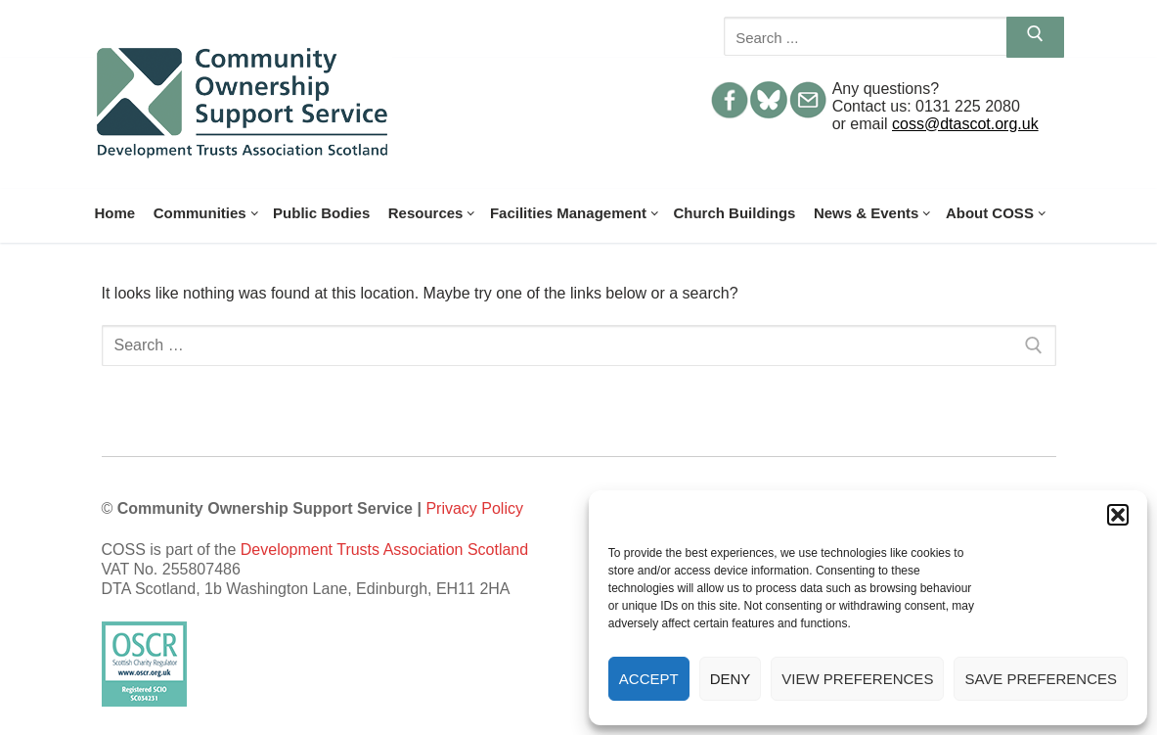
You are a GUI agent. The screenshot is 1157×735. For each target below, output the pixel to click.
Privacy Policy (474, 508)
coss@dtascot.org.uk (965, 123)
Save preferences (1040, 678)
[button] (1118, 515)
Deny (730, 678)
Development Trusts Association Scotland (384, 549)
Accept (649, 678)
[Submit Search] (1035, 37)
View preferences (857, 678)
